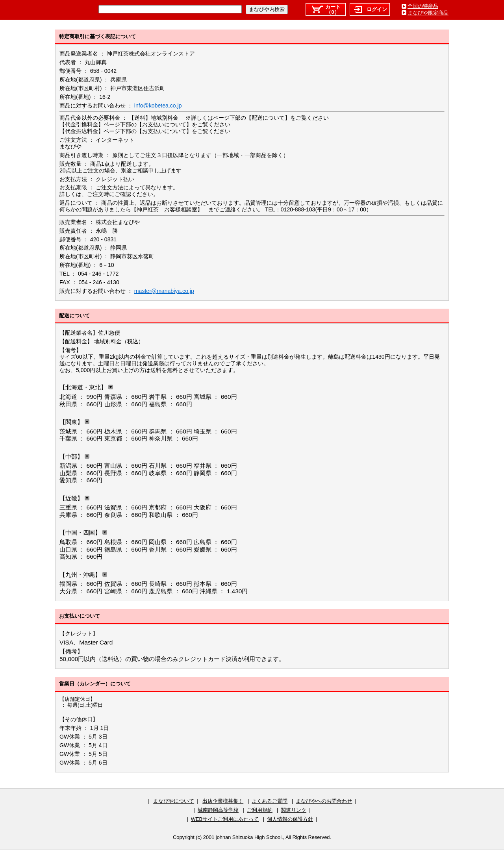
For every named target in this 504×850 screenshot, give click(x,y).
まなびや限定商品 (428, 13)
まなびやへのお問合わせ (324, 801)
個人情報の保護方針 (290, 819)
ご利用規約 (259, 810)
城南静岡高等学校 (218, 810)
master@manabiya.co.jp (164, 291)
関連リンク (293, 810)
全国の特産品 (423, 6)
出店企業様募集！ (222, 801)
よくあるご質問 (269, 801)
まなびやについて (173, 801)
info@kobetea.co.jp (158, 105)
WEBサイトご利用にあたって (225, 819)
